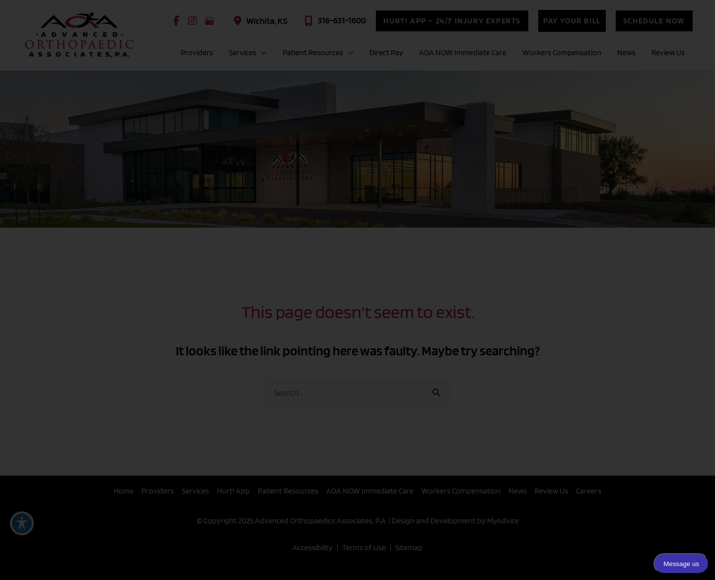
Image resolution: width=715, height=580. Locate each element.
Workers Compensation (461, 491)
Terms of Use (364, 547)
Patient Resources (288, 491)
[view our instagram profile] (192, 21)
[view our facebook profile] (176, 21)
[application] (261, 53)
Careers (588, 491)
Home (124, 491)
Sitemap (409, 547)
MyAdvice (502, 520)
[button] (452, 20)
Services (195, 491)
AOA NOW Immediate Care (370, 491)
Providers (158, 491)
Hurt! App (233, 491)
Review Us (551, 491)
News (517, 491)
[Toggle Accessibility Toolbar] (22, 523)
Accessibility (312, 547)
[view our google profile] (209, 21)
